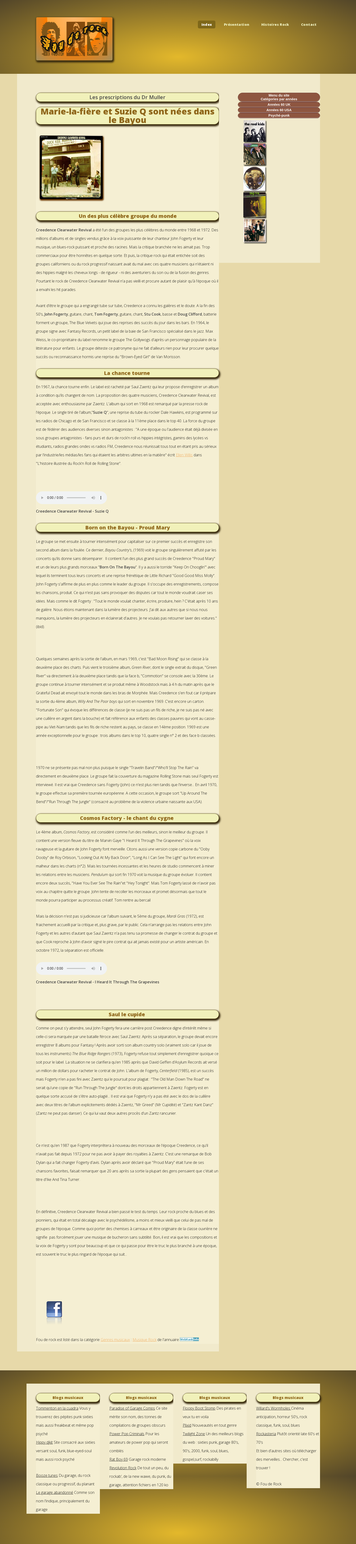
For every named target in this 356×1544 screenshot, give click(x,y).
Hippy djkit (44, 1442)
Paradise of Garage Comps (132, 1408)
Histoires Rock (275, 24)
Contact (309, 24)
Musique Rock (144, 1339)
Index (206, 24)
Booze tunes (47, 1475)
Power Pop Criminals (126, 1433)
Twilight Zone (194, 1433)
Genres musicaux (115, 1339)
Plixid (187, 1425)
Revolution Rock (122, 1467)
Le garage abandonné (54, 1492)
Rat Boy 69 (118, 1459)
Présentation (236, 24)
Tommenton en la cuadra (57, 1408)
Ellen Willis (184, 454)
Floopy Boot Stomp (199, 1408)
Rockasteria (266, 1433)
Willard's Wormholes (273, 1408)
